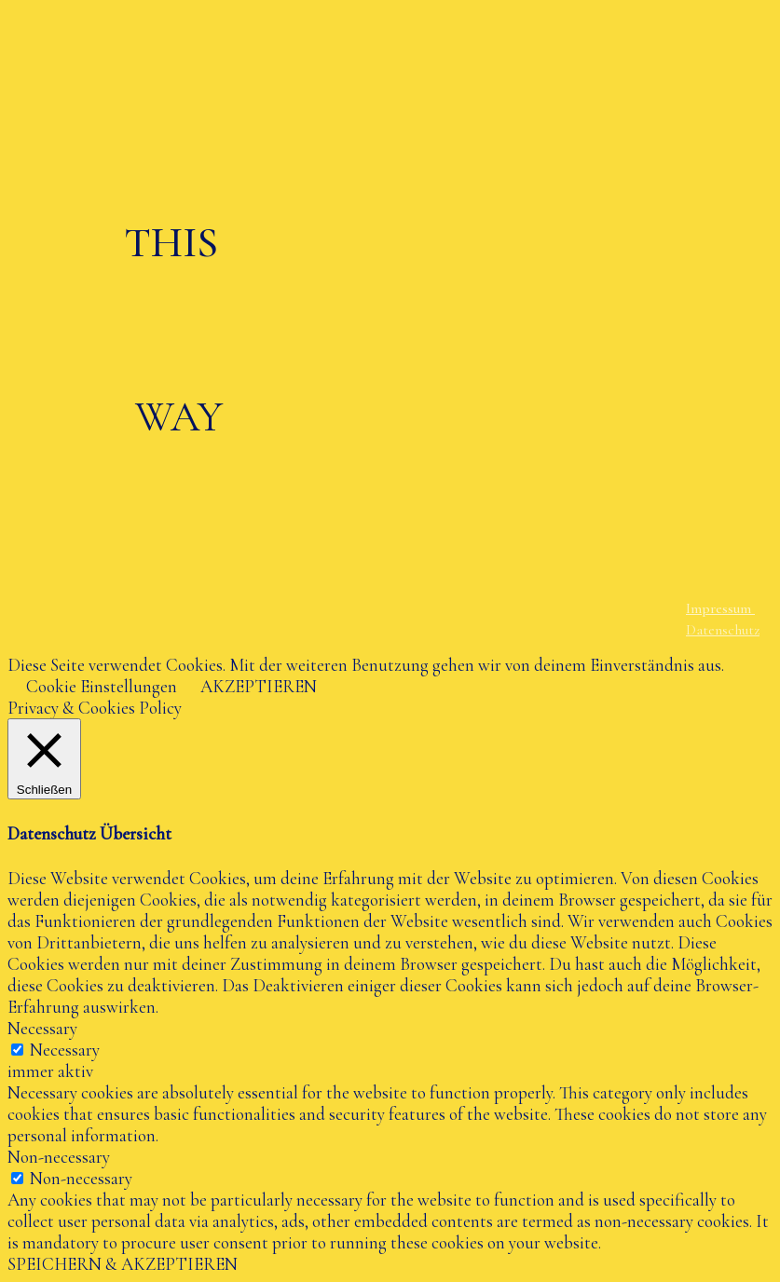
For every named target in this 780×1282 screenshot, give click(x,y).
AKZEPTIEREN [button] (258, 686)
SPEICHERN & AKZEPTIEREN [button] (122, 1264)
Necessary (65, 1049)
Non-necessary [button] (58, 1156)
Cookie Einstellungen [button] (101, 686)
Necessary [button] (42, 1028)
